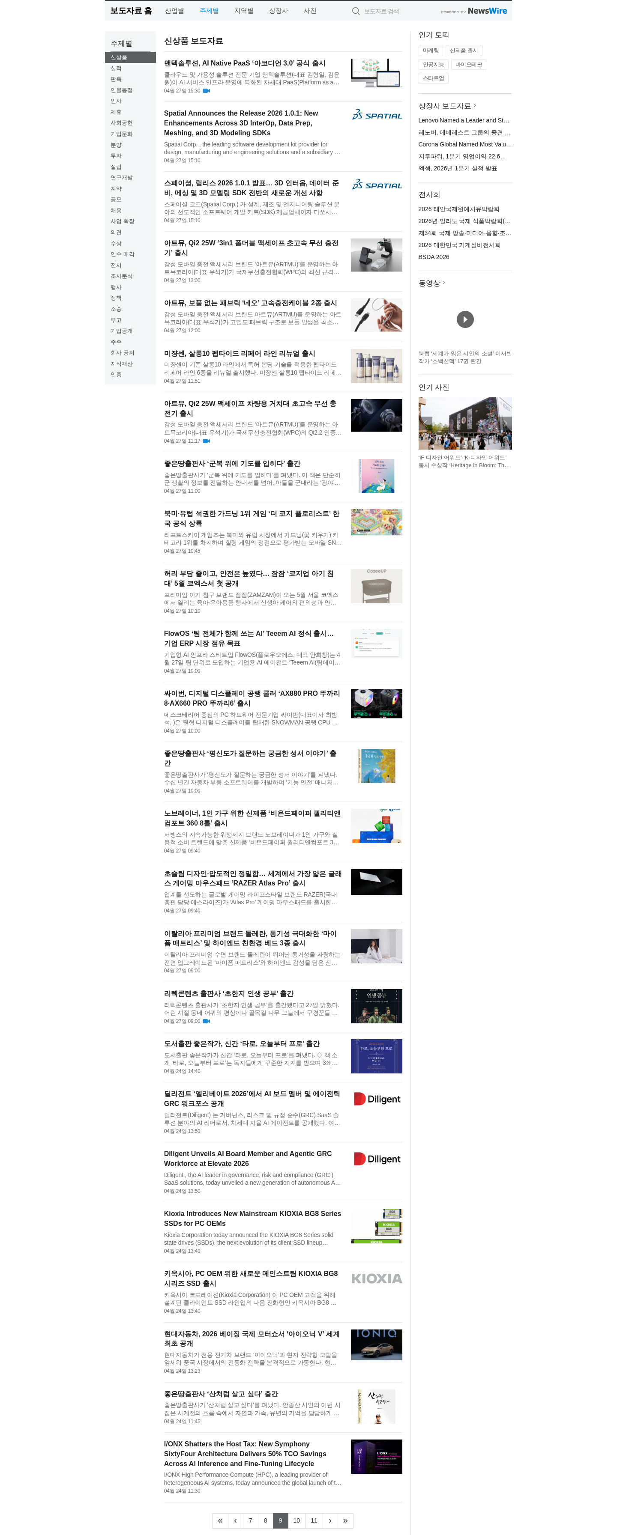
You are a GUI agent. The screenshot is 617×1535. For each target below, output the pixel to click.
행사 (116, 287)
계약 (116, 188)
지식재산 (122, 364)
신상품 (119, 57)
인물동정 (122, 90)
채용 (116, 210)
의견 (116, 232)
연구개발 (122, 177)
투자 (116, 155)
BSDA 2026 (434, 256)
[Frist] (220, 1521)
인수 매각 (123, 254)
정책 (116, 298)
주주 (116, 342)
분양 (116, 145)
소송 (116, 309)
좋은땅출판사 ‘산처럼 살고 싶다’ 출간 (221, 1394)
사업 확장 (123, 221)
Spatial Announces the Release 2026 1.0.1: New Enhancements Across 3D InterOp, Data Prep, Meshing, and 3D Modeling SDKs (241, 123)
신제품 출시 (464, 50)
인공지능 (433, 64)
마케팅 (431, 50)
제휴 (116, 112)
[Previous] (235, 1521)
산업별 (174, 10)
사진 (310, 10)
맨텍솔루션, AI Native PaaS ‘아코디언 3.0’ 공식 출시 (245, 63)
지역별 (244, 10)
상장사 (278, 10)
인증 (116, 374)
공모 (116, 199)
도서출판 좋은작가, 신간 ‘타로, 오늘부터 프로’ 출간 (242, 1043)
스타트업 (433, 78)
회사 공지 (123, 352)
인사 (116, 101)
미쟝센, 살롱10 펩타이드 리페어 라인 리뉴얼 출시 (239, 353)
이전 (425, 423)
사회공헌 (122, 122)
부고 (116, 320)
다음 (505, 423)
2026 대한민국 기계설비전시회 (460, 244)
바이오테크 (468, 64)
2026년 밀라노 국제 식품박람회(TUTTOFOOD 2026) (489, 221)
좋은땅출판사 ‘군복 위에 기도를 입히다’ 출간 (232, 463)
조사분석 (122, 276)
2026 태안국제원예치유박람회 (459, 209)
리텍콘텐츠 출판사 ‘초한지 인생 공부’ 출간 (229, 993)
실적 (116, 68)
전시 (116, 265)
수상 (116, 243)
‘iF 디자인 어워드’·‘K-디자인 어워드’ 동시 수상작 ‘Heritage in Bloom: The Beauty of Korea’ (463, 465)
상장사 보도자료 (445, 106)
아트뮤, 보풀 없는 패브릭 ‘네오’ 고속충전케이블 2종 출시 (250, 303)
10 (300, 1519)
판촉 (116, 79)
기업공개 (122, 331)
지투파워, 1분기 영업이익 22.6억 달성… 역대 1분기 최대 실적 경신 (508, 156)
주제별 (209, 10)
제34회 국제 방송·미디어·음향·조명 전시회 (475, 233)
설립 (116, 167)
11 (317, 1519)
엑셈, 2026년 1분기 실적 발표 (458, 168)
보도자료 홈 (131, 10)
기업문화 (122, 134)
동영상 (429, 283)
